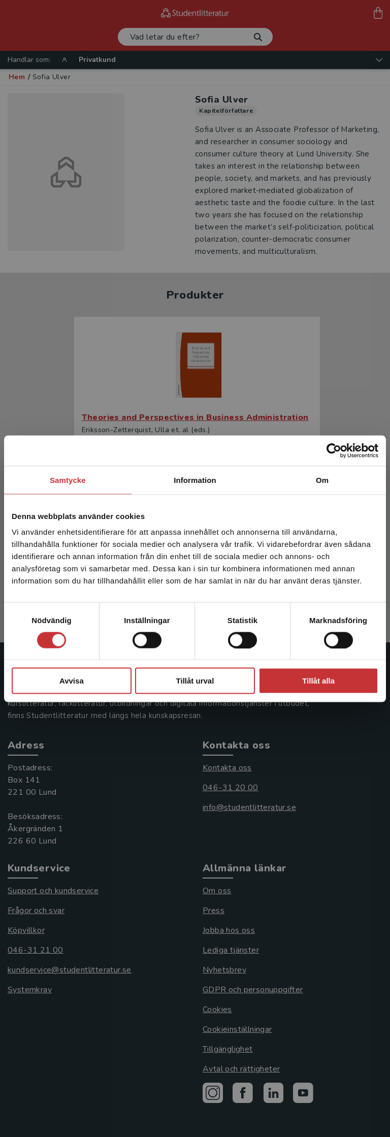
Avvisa (71, 680)
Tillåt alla (318, 680)
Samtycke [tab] (68, 479)
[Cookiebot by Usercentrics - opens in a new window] (333, 450)
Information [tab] (195, 479)
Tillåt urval (195, 680)
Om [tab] (322, 479)
